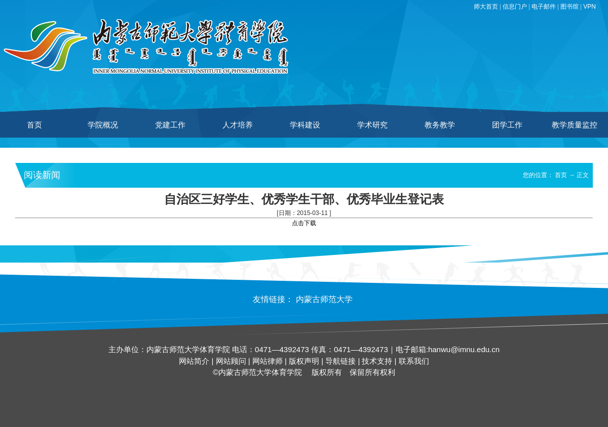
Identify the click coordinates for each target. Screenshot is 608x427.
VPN (589, 6)
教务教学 (440, 124)
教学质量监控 (574, 124)
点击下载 (304, 223)
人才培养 (237, 124)
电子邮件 (543, 6)
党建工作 (170, 124)
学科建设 (305, 124)
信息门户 (515, 6)
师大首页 (486, 6)
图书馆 (569, 6)
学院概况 (103, 124)
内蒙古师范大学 (324, 299)
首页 (34, 124)
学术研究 (372, 124)
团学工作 (507, 124)
